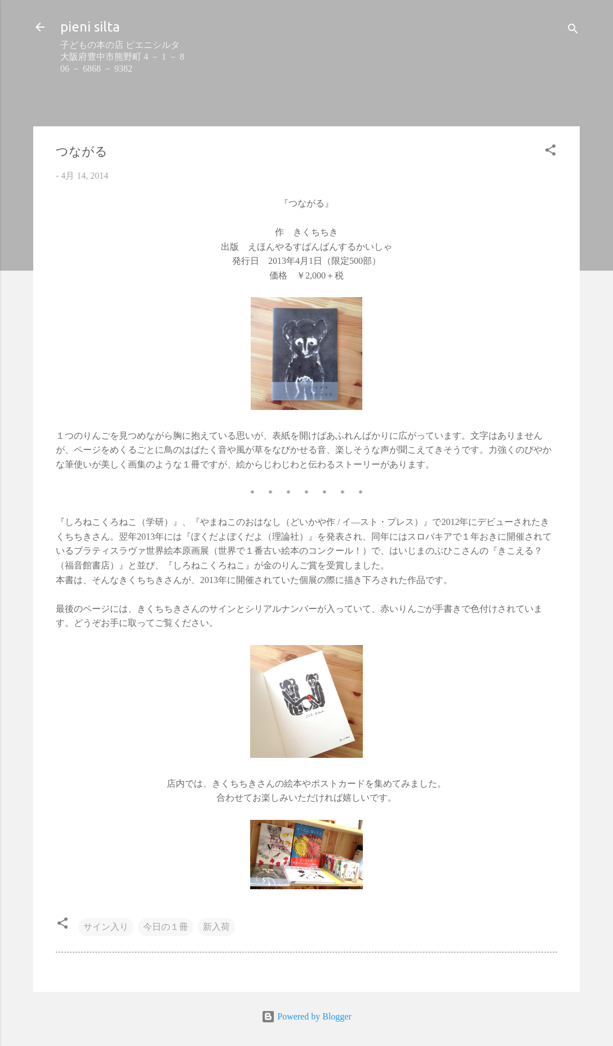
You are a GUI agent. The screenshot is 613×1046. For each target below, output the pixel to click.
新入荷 (216, 927)
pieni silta (90, 26)
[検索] (573, 31)
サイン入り (105, 927)
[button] (550, 152)
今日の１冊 (165, 927)
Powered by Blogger (306, 1016)
